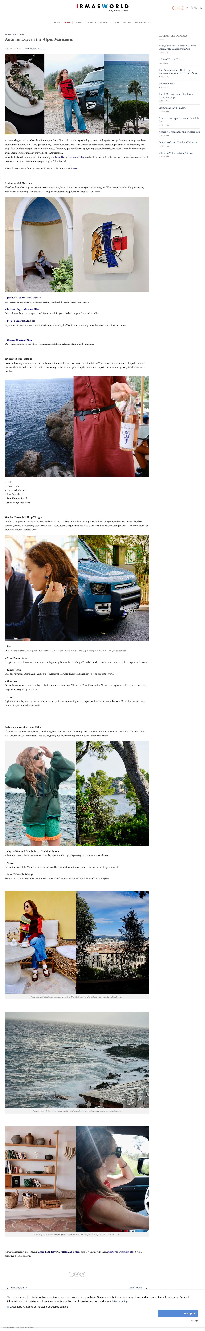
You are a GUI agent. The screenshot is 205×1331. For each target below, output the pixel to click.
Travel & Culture (14, 34)
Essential (15, 1307)
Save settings (191, 1320)
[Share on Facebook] (71, 1274)
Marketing (41, 1307)
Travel (78, 22)
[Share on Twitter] (77, 1274)
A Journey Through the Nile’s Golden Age (179, 131)
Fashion (91, 22)
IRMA (42, 49)
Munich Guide (139, 1287)
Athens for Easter (167, 83)
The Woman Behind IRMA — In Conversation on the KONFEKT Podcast (179, 71)
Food (116, 22)
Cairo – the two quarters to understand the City (179, 120)
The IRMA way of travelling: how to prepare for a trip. (176, 95)
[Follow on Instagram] (191, 8)
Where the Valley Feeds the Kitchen (176, 152)
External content (59, 1307)
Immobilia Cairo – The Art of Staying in (178, 142)
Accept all (190, 1313)
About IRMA (143, 22)
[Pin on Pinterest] (82, 1274)
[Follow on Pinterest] (195, 8)
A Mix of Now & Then (170, 59)
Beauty (104, 22)
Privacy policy (119, 1301)
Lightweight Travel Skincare (172, 107)
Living (127, 22)
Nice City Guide (16, 1287)
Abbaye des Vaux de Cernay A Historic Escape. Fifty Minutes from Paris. (177, 47)
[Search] (201, 8)
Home (57, 22)
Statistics (28, 1307)
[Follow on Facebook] (187, 8)
